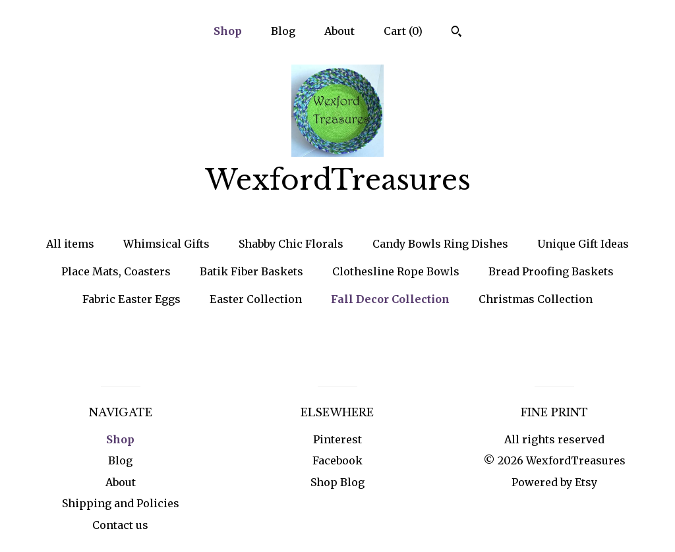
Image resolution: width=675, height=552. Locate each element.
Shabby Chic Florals (291, 243)
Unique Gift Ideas (583, 243)
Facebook (337, 460)
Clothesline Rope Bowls (395, 271)
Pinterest (337, 439)
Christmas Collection (536, 299)
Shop (228, 31)
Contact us (120, 525)
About (339, 31)
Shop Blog (337, 482)
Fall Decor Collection (390, 299)
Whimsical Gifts (166, 243)
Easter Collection (256, 299)
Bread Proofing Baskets (551, 271)
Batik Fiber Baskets (251, 271)
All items (70, 243)
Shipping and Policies (120, 503)
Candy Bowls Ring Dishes (440, 243)
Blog (283, 31)
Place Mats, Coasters (116, 271)
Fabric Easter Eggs (131, 299)
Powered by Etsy (554, 482)
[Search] (456, 33)
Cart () (403, 31)
